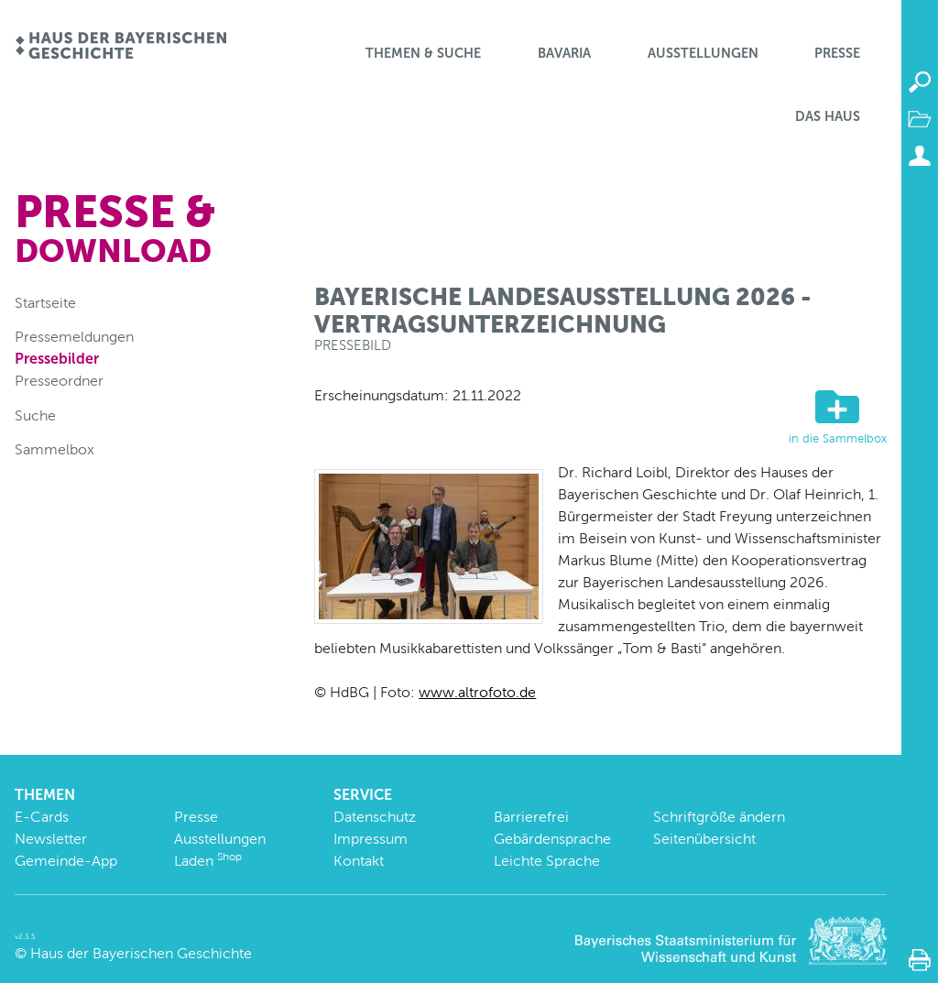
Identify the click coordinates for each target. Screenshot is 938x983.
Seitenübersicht (704, 838)
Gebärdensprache (552, 838)
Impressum (370, 838)
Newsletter (51, 838)
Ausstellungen (703, 53)
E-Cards (42, 817)
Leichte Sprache (547, 860)
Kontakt (358, 860)
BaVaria (564, 53)
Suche (35, 415)
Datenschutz (374, 817)
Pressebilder (57, 358)
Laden (208, 860)
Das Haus (827, 116)
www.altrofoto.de (477, 692)
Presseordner (59, 380)
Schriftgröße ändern (719, 817)
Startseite (45, 303)
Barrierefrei (531, 817)
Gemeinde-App (66, 860)
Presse (837, 53)
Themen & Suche (423, 53)
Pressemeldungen (74, 336)
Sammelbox (54, 449)
